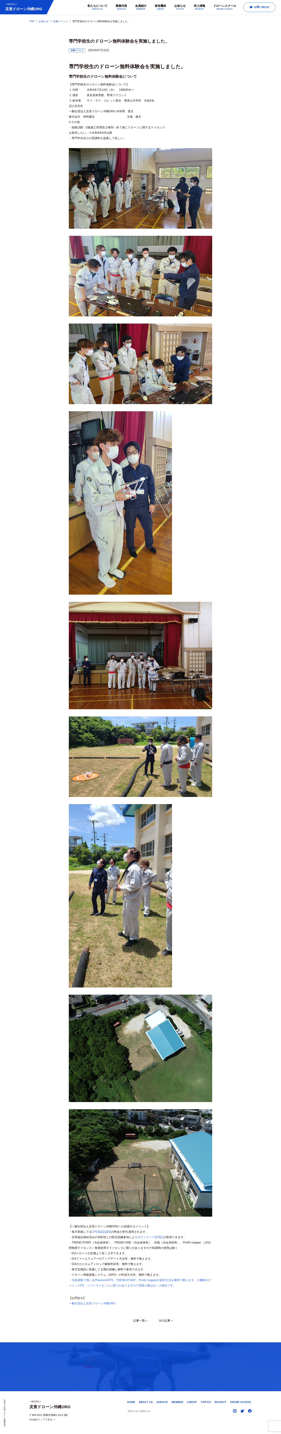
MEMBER (177, 1402)
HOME (131, 1402)
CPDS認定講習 (101, 1231)
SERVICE (162, 1402)
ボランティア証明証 (150, 1237)
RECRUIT (221, 1402)
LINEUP (192, 1402)
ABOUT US (146, 1402)
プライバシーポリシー (139, 1411)
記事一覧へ (140, 1320)
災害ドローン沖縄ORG (23, 7)
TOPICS (206, 1402)
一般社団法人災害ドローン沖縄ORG (92, 1303)
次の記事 (164, 1320)
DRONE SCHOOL (241, 1402)
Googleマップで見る (41, 1419)
